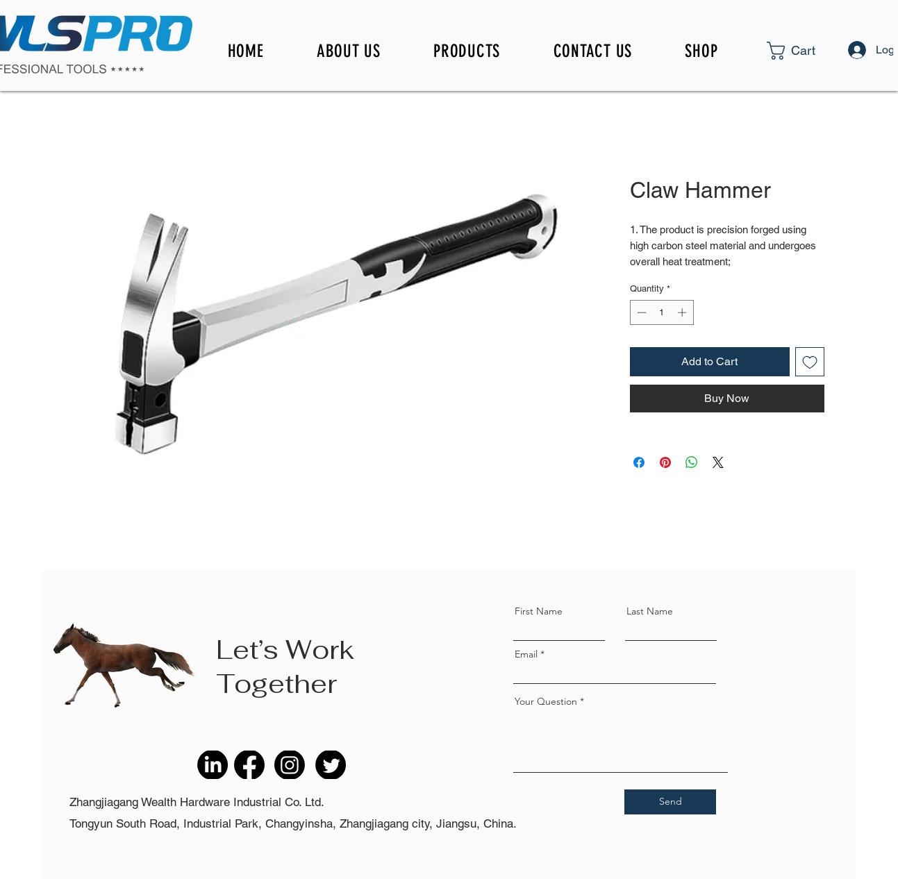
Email (526, 654)
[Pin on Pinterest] (665, 462)
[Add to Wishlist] (809, 361)
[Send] (670, 801)
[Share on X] (718, 462)
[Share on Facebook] (639, 462)
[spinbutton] (661, 312)
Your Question (546, 701)
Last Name (649, 611)
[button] (815, 51)
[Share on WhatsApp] (691, 462)
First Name (539, 611)
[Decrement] (640, 312)
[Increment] (683, 312)
